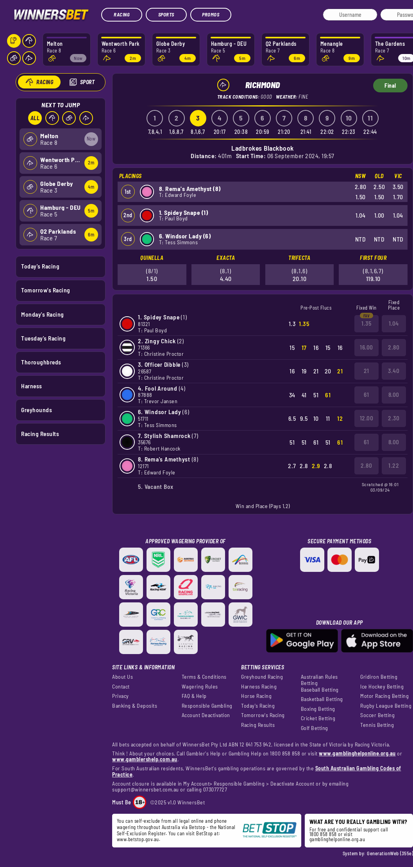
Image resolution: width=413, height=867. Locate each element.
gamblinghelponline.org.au (337, 839)
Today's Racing (40, 266)
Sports (166, 14)
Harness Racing (259, 686)
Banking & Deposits (134, 706)
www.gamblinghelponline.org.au (357, 753)
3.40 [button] (393, 370)
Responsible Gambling (207, 706)
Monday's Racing (42, 313)
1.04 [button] (394, 323)
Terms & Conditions (204, 677)
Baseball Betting (320, 690)
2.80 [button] (393, 347)
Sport (87, 82)
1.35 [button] (366, 323)
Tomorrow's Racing (45, 290)
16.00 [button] (366, 347)
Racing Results (40, 433)
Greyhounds (36, 409)
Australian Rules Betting (319, 680)
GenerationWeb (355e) (390, 853)
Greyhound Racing (262, 677)
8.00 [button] (393, 394)
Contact (121, 686)
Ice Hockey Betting (382, 686)
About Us (122, 677)
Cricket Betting (318, 718)
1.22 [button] (393, 465)
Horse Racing (256, 696)
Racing (122, 14)
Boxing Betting (318, 709)
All (34, 118)
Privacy (120, 696)
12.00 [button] (367, 418)
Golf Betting (314, 728)
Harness (31, 385)
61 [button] (366, 394)
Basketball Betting (322, 699)
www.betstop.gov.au (138, 839)
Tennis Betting (377, 725)
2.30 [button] (393, 418)
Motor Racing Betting (384, 696)
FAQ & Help (194, 696)
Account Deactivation (206, 715)
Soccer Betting (377, 715)
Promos (210, 14)
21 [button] (366, 370)
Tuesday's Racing (43, 337)
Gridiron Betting (378, 677)
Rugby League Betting (385, 706)
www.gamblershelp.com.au (144, 759)
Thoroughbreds (41, 361)
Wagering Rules (200, 686)
